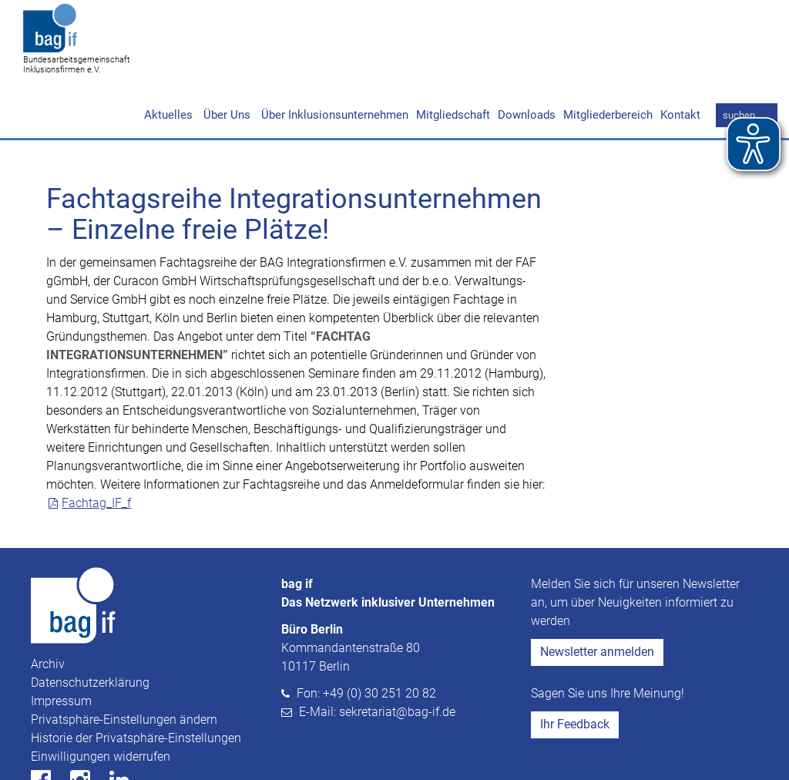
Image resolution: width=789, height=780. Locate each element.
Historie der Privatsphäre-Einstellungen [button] (136, 678)
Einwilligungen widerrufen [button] (100, 697)
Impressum (61, 641)
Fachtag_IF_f (96, 443)
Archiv (48, 604)
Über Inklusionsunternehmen (333, 55)
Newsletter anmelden (597, 592)
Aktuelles (168, 55)
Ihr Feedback (574, 664)
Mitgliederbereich (608, 55)
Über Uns (225, 55)
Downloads (527, 55)
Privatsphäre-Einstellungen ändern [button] (124, 660)
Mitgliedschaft (453, 55)
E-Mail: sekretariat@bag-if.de (377, 652)
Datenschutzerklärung (90, 623)
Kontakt (680, 55)
